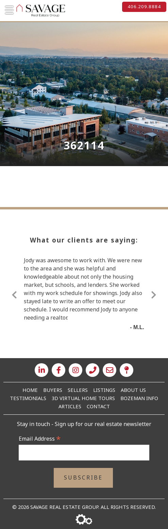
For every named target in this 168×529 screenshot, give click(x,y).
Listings (104, 389)
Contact (98, 406)
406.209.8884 (144, 6)
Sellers (78, 389)
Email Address (40, 439)
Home (30, 389)
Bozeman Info (139, 398)
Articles (69, 406)
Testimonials (28, 398)
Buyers (52, 389)
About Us (133, 389)
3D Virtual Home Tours (83, 398)
